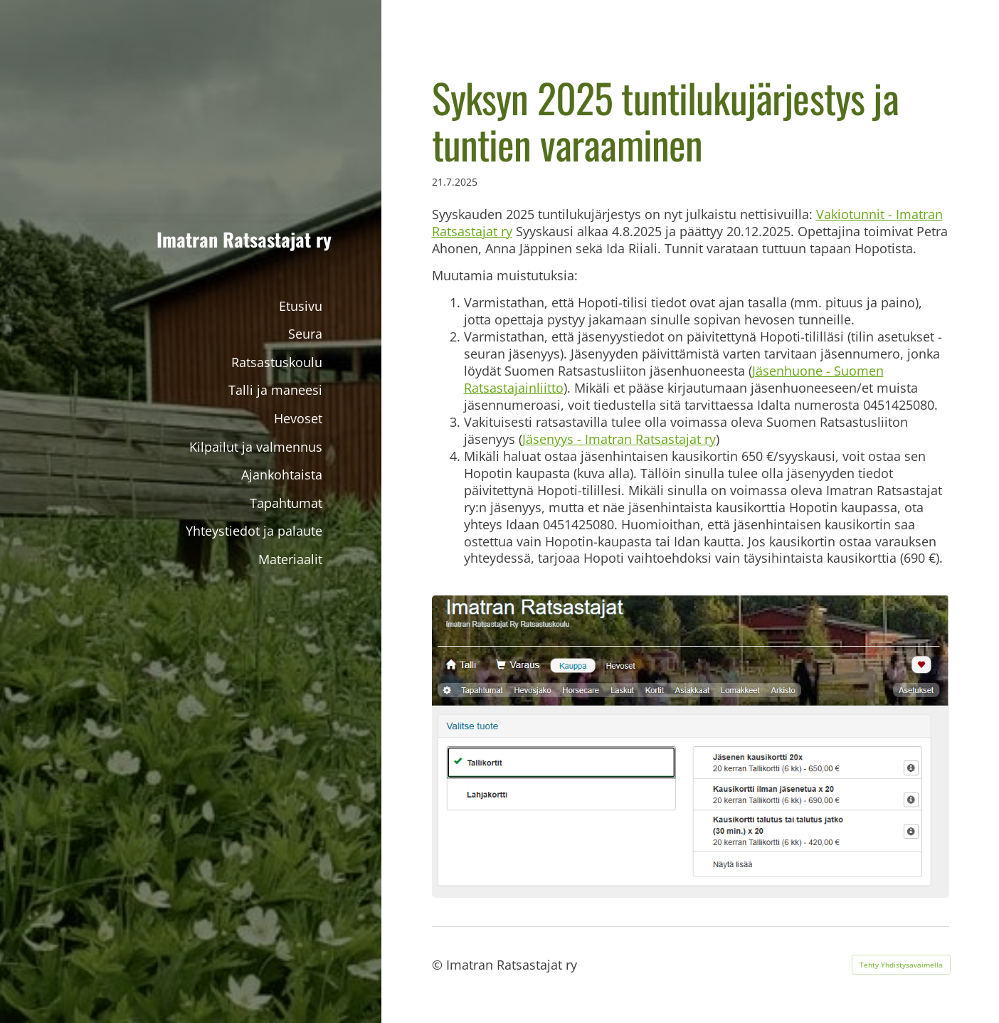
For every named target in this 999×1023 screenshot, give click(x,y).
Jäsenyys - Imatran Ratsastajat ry (619, 438)
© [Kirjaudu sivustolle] (439, 964)
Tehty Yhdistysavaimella (901, 965)
